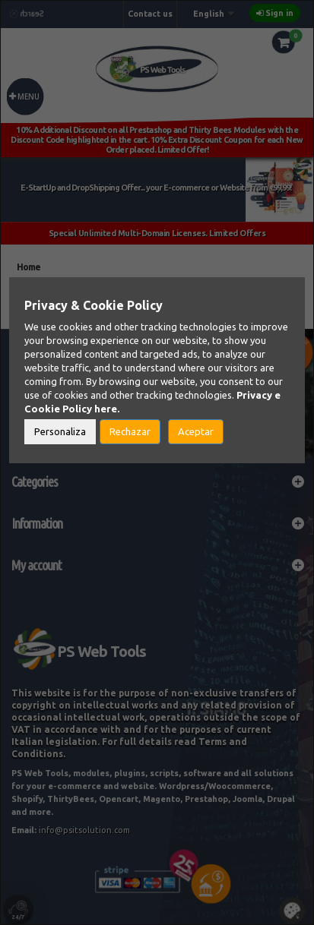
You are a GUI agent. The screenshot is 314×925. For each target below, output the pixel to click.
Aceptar (196, 431)
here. (106, 408)
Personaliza (60, 431)
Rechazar (130, 431)
